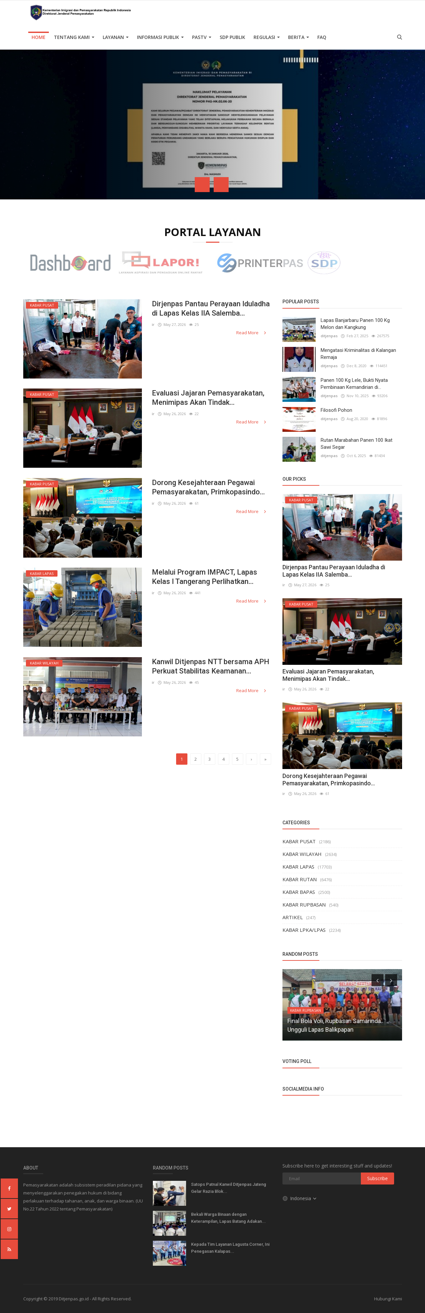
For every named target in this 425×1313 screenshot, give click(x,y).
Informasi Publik (160, 37)
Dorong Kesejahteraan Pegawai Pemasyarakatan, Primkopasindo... (208, 487)
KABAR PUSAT (299, 841)
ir (153, 324)
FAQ (321, 37)
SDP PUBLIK (232, 37)
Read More (251, 333)
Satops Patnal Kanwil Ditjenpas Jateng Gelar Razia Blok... (228, 1188)
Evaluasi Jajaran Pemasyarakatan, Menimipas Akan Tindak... (208, 397)
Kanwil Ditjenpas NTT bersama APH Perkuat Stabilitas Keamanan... (210, 666)
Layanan (116, 37)
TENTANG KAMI (74, 37)
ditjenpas (329, 335)
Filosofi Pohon (336, 410)
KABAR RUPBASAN (304, 904)
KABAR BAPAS (298, 892)
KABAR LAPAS (298, 866)
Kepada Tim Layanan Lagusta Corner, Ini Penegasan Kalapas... (230, 1248)
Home (39, 37)
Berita (298, 37)
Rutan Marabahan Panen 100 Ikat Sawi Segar (356, 443)
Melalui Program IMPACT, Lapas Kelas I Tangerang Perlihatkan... (204, 577)
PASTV (201, 37)
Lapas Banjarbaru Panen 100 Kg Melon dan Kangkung (355, 323)
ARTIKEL (292, 917)
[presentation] (202, 184)
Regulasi (267, 37)
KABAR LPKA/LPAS (304, 929)
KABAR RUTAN (299, 879)
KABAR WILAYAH (302, 854)
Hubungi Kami (388, 1299)
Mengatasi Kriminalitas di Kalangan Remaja (358, 353)
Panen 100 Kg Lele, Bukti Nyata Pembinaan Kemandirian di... (354, 383)
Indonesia (300, 1198)
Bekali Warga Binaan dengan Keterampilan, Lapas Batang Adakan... (228, 1218)
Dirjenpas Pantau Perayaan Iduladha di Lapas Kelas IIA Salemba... (211, 308)
